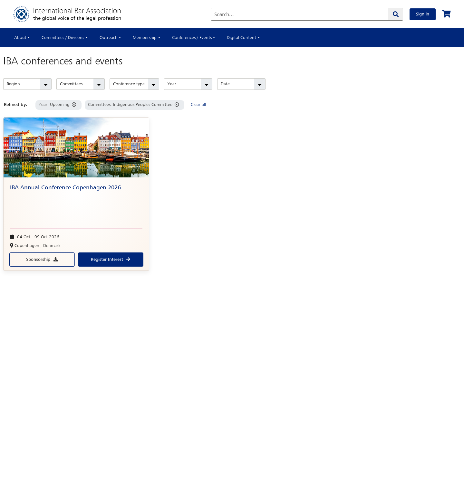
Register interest (107, 259)
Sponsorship (38, 259)
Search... (224, 14)
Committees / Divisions (63, 37)
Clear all (198, 104)
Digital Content (241, 37)
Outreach (109, 37)
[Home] (73, 14)
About (20, 37)
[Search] (395, 14)
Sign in (422, 14)
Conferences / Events (192, 37)
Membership (145, 37)
